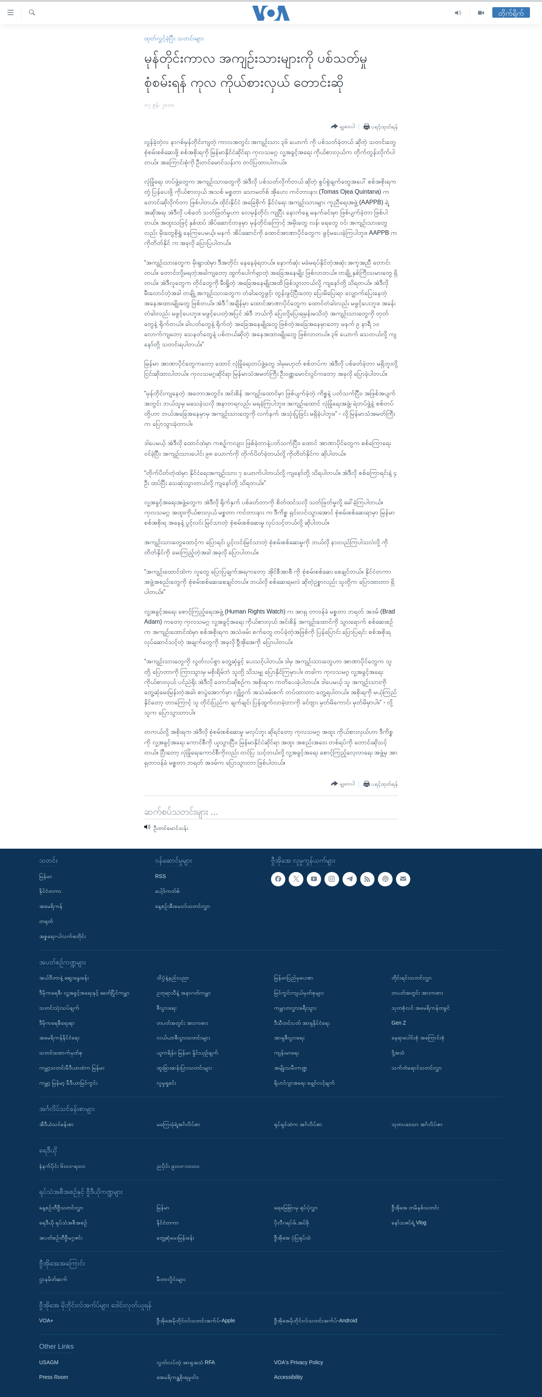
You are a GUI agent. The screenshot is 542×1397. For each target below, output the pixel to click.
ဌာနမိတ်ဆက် (53, 1279)
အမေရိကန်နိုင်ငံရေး (59, 1037)
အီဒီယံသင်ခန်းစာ (56, 1124)
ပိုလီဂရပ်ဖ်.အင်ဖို (291, 1222)
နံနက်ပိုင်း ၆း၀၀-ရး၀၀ (62, 1166)
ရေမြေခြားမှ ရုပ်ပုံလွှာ (296, 1207)
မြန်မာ (45, 876)
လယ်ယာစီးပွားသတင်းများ (183, 1037)
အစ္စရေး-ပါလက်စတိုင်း (62, 936)
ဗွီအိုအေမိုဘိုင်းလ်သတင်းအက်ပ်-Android (315, 1320)
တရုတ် (46, 921)
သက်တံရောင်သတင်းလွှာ (416, 1068)
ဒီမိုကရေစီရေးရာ (57, 1022)
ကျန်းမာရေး (286, 1053)
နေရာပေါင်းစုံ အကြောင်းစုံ (418, 1037)
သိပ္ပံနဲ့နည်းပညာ (173, 978)
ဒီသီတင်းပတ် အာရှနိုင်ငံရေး (302, 1022)
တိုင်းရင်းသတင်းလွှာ (411, 978)
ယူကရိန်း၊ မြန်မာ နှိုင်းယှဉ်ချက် (187, 1053)
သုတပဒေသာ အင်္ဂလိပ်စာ (417, 1124)
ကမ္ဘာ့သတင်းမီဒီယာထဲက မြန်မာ (72, 1068)
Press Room (53, 1377)
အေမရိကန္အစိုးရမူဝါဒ (178, 1377)
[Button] (343, 127)
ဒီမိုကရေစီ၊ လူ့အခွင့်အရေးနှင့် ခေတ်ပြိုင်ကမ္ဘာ (84, 993)
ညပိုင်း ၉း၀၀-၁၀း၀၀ (178, 1166)
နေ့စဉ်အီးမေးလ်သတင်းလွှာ (182, 906)
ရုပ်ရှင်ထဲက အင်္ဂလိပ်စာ (298, 1124)
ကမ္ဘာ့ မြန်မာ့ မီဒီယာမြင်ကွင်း (68, 1082)
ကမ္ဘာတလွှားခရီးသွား (295, 1007)
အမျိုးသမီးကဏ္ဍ (290, 1068)
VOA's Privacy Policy (298, 1362)
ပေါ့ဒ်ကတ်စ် (167, 891)
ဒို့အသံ (398, 1053)
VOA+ (46, 1320)
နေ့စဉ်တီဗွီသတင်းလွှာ (61, 1207)
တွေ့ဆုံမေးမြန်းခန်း (175, 1237)
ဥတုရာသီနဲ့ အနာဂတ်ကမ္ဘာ (184, 993)
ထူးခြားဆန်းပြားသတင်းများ (184, 1068)
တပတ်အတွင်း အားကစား (182, 1022)
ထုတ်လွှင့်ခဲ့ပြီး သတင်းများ (173, 38)
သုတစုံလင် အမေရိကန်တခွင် (420, 1007)
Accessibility (288, 1377)
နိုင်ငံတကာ (50, 891)
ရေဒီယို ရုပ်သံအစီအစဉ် (63, 1222)
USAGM (48, 1362)
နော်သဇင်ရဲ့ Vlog (408, 1222)
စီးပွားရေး (167, 1007)
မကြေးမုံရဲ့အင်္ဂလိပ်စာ (178, 1124)
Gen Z (398, 1022)
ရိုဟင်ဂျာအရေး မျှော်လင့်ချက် (304, 1082)
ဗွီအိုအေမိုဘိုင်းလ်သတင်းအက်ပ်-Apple (196, 1320)
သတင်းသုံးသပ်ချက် (59, 1007)
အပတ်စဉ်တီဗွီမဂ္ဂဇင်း (60, 1237)
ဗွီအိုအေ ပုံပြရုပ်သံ (292, 1237)
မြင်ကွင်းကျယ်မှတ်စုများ (299, 993)
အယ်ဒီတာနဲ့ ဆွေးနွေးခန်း (64, 978)
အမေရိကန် (50, 906)
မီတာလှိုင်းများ (171, 1279)
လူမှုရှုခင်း (166, 1082)
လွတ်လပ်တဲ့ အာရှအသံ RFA (186, 1362)
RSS (160, 876)
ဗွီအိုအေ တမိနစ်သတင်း (415, 1207)
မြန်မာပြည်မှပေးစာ (293, 978)
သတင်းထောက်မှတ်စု (60, 1053)
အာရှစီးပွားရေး (289, 1037)
